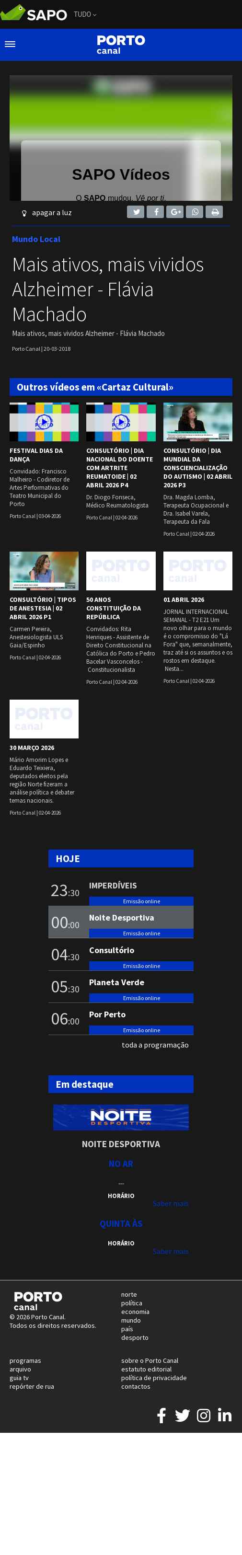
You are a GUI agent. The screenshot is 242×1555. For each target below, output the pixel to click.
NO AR (121, 1163)
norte (129, 1294)
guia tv (19, 1377)
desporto (135, 1337)
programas (25, 1360)
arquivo (20, 1369)
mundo (131, 1320)
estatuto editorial (146, 1369)
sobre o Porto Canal (149, 1360)
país (127, 1329)
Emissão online (141, 901)
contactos (135, 1386)
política (131, 1303)
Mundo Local (36, 238)
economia (135, 1311)
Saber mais (171, 1203)
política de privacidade (154, 1377)
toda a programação (155, 1044)
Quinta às (121, 1223)
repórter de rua (32, 1386)
